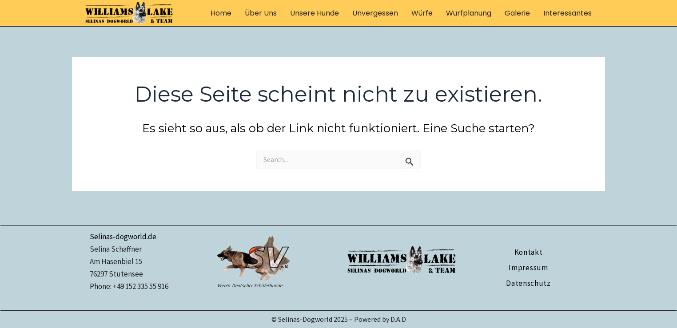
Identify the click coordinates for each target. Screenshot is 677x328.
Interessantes (567, 13)
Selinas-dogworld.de (123, 236)
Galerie (517, 13)
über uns (261, 13)
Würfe (422, 13)
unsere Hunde (314, 13)
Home (221, 13)
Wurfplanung (468, 13)
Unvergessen (375, 13)
